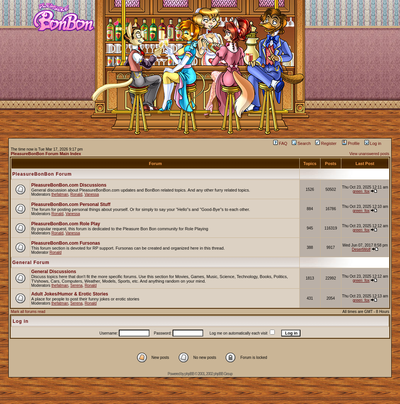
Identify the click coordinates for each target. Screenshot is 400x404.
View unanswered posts (369, 154)
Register (325, 143)
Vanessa (91, 194)
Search (301, 143)
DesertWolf (361, 249)
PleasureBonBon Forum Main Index (46, 153)
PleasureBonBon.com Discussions (68, 185)
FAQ (280, 143)
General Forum (30, 262)
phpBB (189, 374)
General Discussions (53, 271)
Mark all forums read (28, 312)
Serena (76, 285)
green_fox (361, 191)
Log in (372, 143)
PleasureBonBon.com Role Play (65, 223)
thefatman (59, 194)
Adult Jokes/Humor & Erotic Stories (69, 294)
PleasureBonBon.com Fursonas (65, 243)
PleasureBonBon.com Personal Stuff (70, 204)
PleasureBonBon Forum (42, 174)
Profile (351, 143)
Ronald (76, 194)
